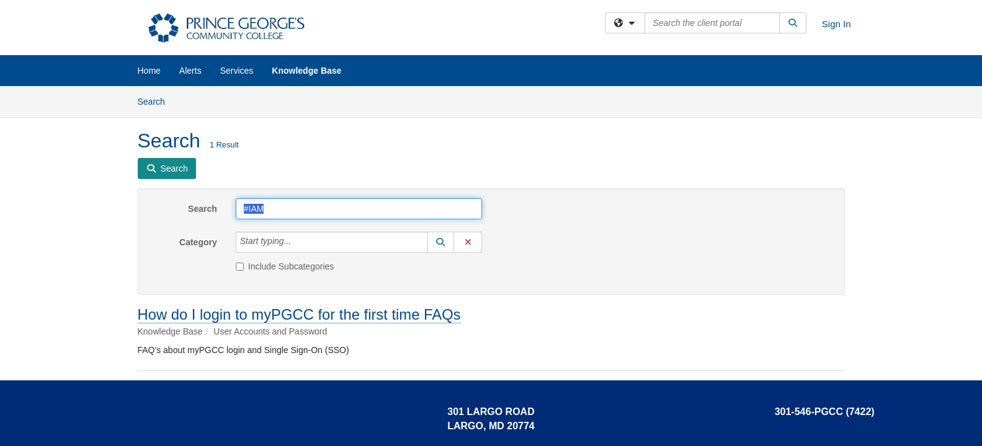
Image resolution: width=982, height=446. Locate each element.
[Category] (298, 242)
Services (237, 71)
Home (149, 71)
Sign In (836, 24)
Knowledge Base (306, 71)
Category (198, 242)
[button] (441, 242)
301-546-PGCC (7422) (825, 411)
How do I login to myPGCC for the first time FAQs (299, 314)
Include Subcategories (285, 266)
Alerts (190, 71)
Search (156, 101)
